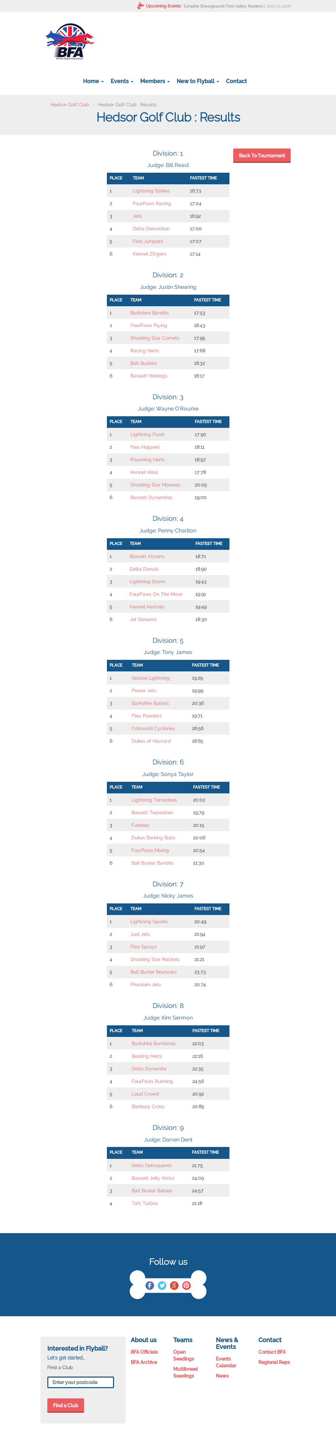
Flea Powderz (147, 715)
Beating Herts (147, 1056)
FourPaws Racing (152, 203)
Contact (236, 81)
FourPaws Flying (148, 325)
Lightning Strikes (151, 190)
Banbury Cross (148, 1106)
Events (122, 81)
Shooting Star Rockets (155, 959)
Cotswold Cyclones (153, 728)
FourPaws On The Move (156, 594)
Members (155, 81)
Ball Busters (143, 363)
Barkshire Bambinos (154, 1043)
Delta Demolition (151, 228)
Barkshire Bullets (150, 703)
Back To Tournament (262, 155)
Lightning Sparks (149, 921)
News (222, 1376)
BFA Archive (144, 1362)
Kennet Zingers (149, 254)
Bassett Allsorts (147, 556)
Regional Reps (274, 1362)
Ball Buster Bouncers (153, 972)
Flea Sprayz (143, 946)
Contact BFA (272, 1352)
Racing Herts (144, 350)
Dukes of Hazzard (151, 741)
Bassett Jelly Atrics (153, 1178)
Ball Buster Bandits (152, 863)
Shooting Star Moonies (155, 484)
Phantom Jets (145, 984)
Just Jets (140, 934)
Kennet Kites (144, 472)
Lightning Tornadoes (154, 800)
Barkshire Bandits (149, 312)
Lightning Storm (147, 581)
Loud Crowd (145, 1094)
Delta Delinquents (152, 1165)
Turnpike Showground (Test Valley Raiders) (223, 6)
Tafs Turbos (145, 1203)
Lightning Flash (147, 434)
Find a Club (65, 1405)
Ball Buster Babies (152, 1190)
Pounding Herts (147, 459)
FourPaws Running (152, 1081)
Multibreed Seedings (185, 1372)
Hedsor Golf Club (70, 104)
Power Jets (144, 690)
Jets (137, 216)
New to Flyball (198, 81)
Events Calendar (226, 1362)
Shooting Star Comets (154, 338)
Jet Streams (143, 619)
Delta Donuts (144, 569)
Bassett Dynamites (151, 497)
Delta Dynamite (149, 1068)
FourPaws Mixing (150, 850)
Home (93, 81)
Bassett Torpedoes (152, 812)
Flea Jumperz (148, 241)
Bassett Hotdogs (148, 375)
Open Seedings (183, 1355)
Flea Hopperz (145, 447)
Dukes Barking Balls (153, 837)
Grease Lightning (151, 678)
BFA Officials (144, 1352)
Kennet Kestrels (147, 606)
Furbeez (140, 825)
